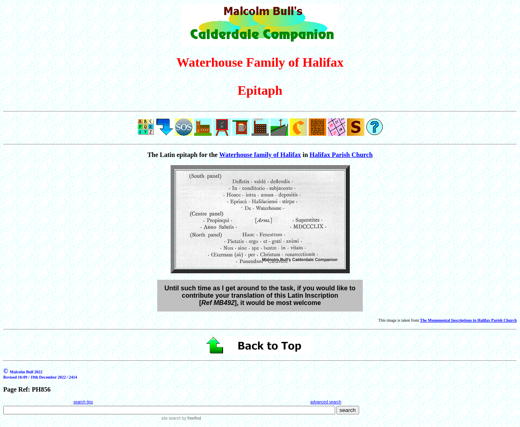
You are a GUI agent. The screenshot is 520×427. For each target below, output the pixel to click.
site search (171, 418)
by (191, 418)
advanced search (325, 402)
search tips (83, 402)
